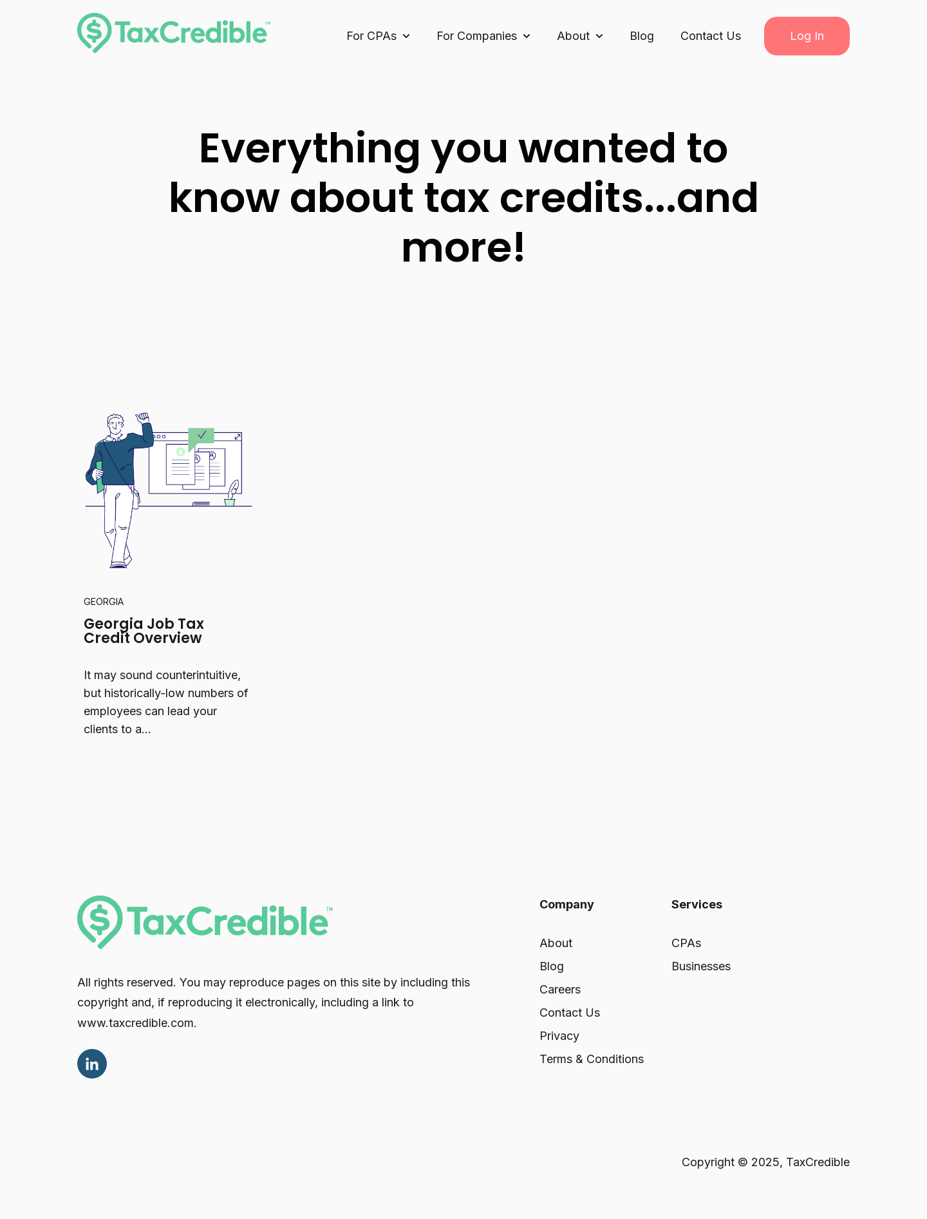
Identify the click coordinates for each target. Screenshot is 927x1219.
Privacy (559, 1035)
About (555, 943)
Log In (807, 36)
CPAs (686, 943)
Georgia (104, 601)
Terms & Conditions (591, 1059)
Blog (642, 36)
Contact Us (710, 36)
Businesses (701, 966)
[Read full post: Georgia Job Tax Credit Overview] (168, 484)
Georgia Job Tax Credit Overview (144, 631)
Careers (560, 989)
